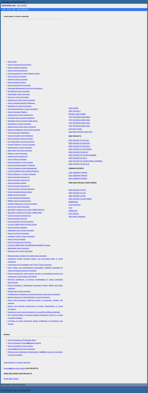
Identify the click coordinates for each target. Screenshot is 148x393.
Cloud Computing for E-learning (19, 242)
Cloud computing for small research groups (24, 74)
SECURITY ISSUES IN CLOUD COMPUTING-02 (26, 210)
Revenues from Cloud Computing (20, 251)
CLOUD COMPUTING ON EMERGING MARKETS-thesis (29, 245)
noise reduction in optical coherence (17, 362)
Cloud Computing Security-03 (19, 180)
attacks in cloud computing (17, 153)
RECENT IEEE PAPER (77, 114)
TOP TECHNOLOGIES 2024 (79, 126)
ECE (9, 9)
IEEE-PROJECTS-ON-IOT (78, 152)
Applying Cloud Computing (17, 79)
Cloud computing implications (18, 133)
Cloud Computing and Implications (20, 136)
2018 (90, 132)
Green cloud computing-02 (17, 71)
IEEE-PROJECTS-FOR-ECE (79, 146)
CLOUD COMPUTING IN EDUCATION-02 (23, 171)
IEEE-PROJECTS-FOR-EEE (79, 143)
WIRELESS (73, 211)
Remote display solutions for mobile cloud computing (27, 256)
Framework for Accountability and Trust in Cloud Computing (30, 265)
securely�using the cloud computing (21, 349)
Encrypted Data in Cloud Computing (21, 142)
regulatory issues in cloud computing (21, 236)
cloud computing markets (17, 183)
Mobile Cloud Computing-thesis (19, 201)
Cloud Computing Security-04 (19, 177)
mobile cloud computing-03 (18, 156)
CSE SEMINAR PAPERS (78, 173)
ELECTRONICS (74, 205)
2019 (86, 132)
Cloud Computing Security (17, 219)
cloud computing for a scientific (19, 85)
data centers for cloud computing (20, 150)
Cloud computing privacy (17, 82)
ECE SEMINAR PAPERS (78, 176)
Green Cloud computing (16, 239)
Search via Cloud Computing (18, 233)
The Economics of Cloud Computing (21, 189)
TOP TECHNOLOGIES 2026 (79, 120)
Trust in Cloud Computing (17, 159)
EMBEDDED (73, 202)
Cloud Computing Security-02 (19, 186)
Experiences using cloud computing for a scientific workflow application (34, 312)
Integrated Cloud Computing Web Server (23, 121)
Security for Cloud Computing (19, 207)
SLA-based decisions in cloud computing (23, 109)
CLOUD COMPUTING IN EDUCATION (22, 225)
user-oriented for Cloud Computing (20, 222)
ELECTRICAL (74, 214)
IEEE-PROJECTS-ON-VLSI (79, 164)
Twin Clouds (12, 62)
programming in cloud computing (20, 148)
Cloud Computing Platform (17, 112)
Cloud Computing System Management (22, 168)
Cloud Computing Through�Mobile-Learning (24, 343)
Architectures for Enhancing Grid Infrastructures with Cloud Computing (34, 294)
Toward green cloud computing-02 (20, 115)
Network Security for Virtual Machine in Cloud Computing (29, 297)
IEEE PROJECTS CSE (77, 193)
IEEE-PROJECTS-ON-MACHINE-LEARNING (85, 161)
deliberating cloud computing (18, 248)
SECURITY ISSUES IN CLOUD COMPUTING (25, 213)
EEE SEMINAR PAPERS (78, 179)
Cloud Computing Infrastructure (19, 216)
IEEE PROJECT (23, 9)
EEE (14, 9)
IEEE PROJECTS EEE (77, 196)
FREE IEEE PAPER (11, 379)
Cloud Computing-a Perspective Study (22, 340)
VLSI (70, 208)
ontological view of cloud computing (21, 230)
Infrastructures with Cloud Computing (21, 100)
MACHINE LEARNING (77, 217)
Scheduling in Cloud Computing (19, 124)
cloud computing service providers (20, 139)
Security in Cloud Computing (18, 97)
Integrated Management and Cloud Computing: (25, 88)
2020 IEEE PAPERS (76, 132)
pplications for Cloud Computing (19, 106)
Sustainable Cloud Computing (19, 94)
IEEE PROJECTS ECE (77, 190)
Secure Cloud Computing (17, 76)
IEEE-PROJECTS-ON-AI (78, 158)
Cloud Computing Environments (19, 65)
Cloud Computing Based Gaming (20, 192)
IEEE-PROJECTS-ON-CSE (79, 140)
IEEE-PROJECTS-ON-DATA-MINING (82, 155)
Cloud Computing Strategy (17, 68)
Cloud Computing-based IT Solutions (21, 165)
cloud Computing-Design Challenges (21, 103)
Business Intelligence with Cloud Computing (24, 130)
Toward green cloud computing (19, 291)
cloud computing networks (17, 227)
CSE (4, 9)
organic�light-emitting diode (14, 368)
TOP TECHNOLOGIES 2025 (79, 123)
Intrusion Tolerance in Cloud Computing (22, 204)
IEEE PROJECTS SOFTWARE (80, 149)
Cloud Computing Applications (19, 198)
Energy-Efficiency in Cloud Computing (22, 174)
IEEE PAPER (22, 6)
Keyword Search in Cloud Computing (21, 145)
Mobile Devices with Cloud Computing (22, 127)
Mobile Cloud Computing (17, 195)
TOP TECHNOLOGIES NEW (79, 117)
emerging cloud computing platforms (21, 118)
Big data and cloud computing (19, 91)
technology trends (75, 129)
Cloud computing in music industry (20, 162)
